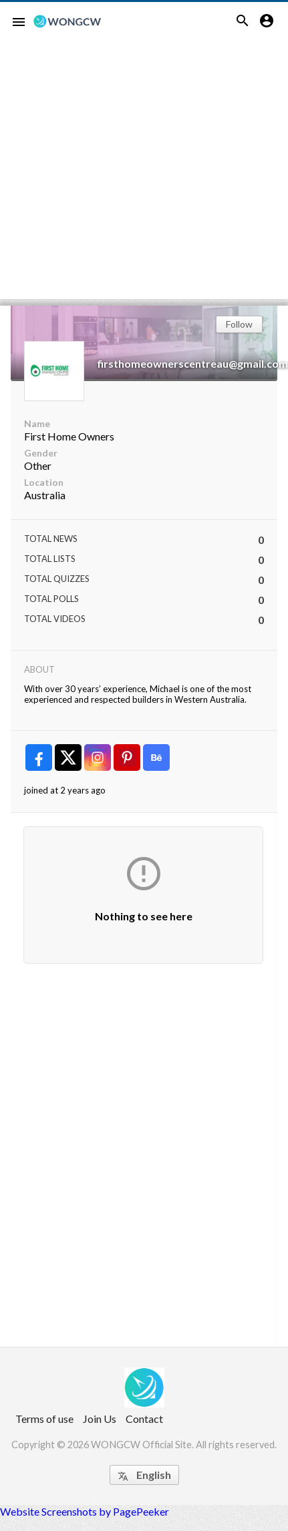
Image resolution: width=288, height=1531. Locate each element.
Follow (239, 324)
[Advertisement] (125, 174)
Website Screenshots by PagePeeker (84, 1511)
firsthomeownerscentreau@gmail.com (193, 363)
